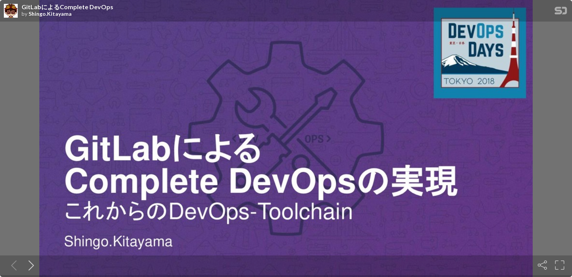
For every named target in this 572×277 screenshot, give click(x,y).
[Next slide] (30, 265)
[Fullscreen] (559, 265)
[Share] (542, 265)
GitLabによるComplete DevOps (67, 7)
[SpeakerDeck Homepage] (561, 12)
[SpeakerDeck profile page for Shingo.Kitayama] (11, 11)
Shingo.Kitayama (50, 14)
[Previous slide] (12, 265)
